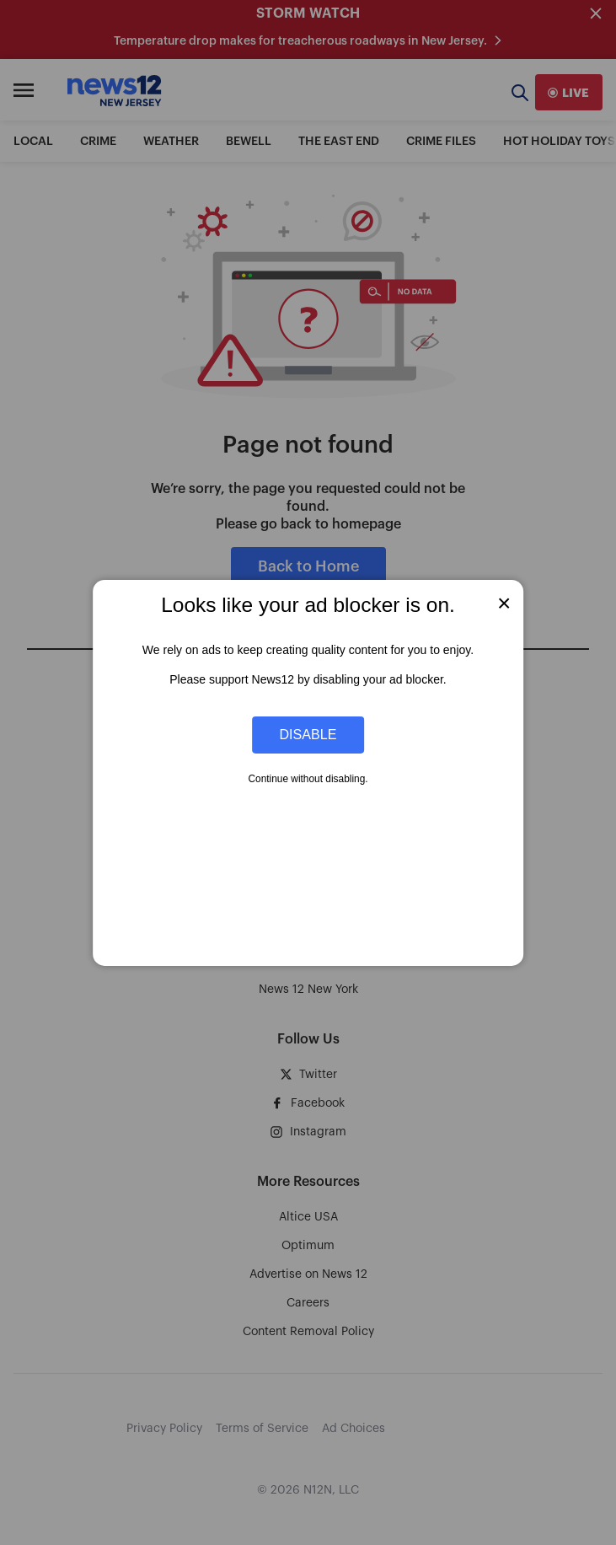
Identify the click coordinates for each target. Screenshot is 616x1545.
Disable (308, 734)
